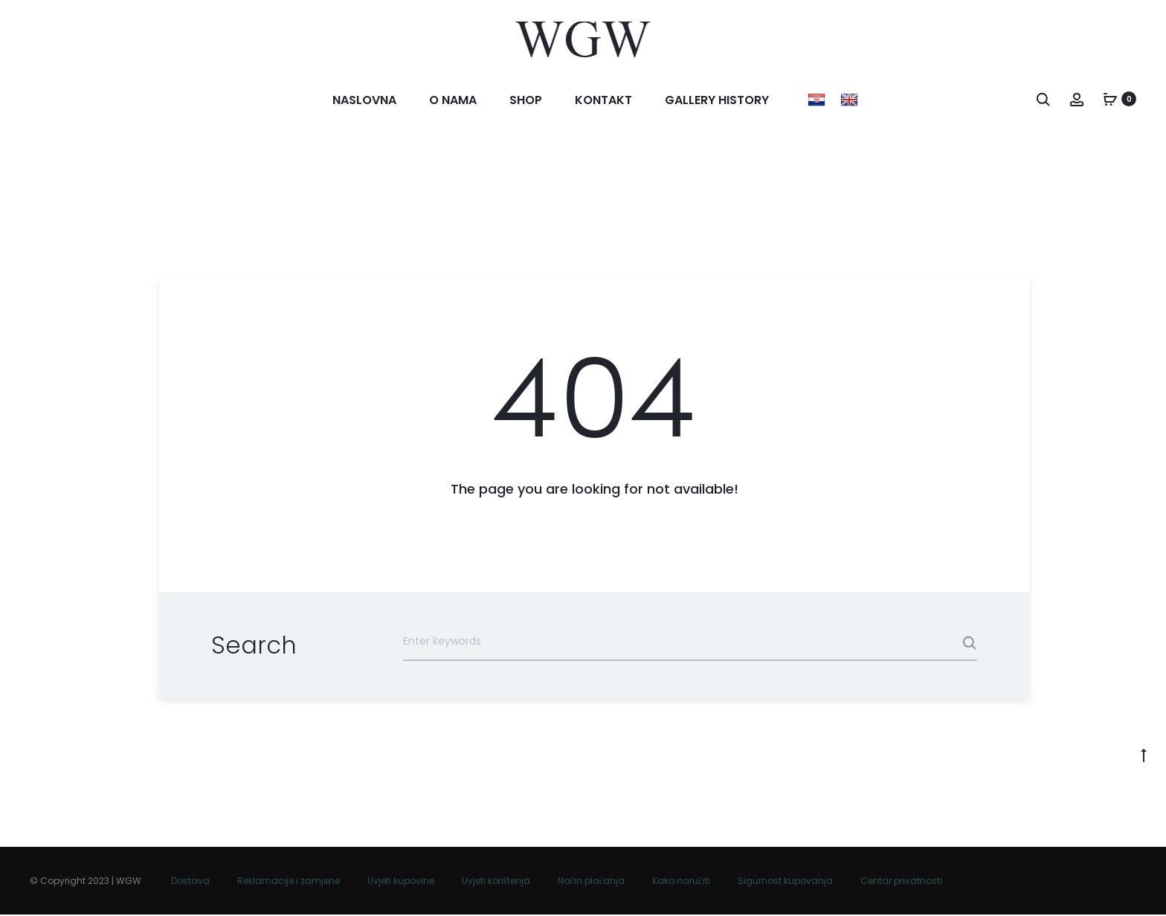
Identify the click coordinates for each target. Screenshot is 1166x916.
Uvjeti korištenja (496, 882)
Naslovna (364, 100)
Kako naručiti (680, 882)
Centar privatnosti (901, 882)
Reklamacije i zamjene (288, 882)
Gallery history (717, 100)
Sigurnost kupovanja (785, 882)
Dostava (190, 882)
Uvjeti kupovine (400, 882)
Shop (525, 100)
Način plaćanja (591, 882)
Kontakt (603, 100)
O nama (453, 100)
